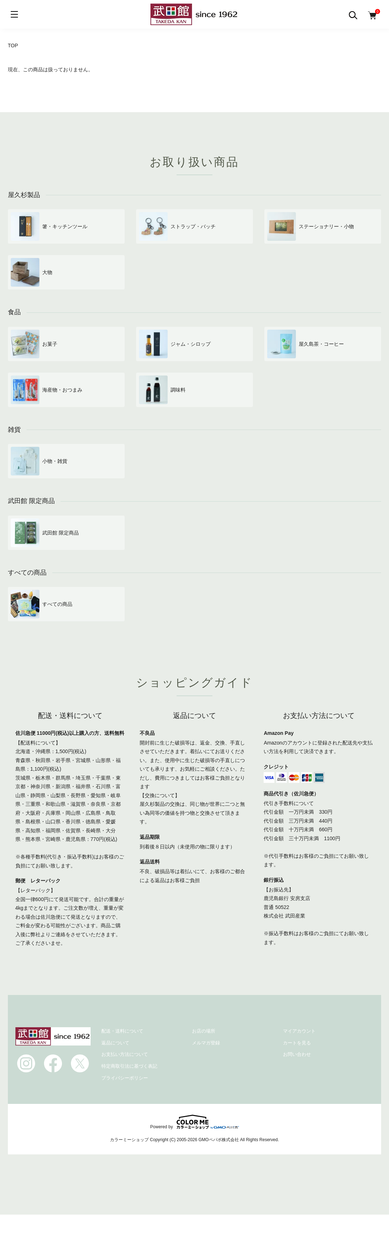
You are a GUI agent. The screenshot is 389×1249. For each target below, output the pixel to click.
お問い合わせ (297, 1054)
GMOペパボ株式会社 (218, 1139)
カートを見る (297, 1042)
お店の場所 (203, 1031)
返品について (115, 1042)
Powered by (194, 1122)
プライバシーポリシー (124, 1078)
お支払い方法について (124, 1054)
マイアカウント (299, 1031)
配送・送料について (122, 1031)
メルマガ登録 (206, 1042)
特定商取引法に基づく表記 (129, 1066)
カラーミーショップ (129, 1139)
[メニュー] (14, 14)
